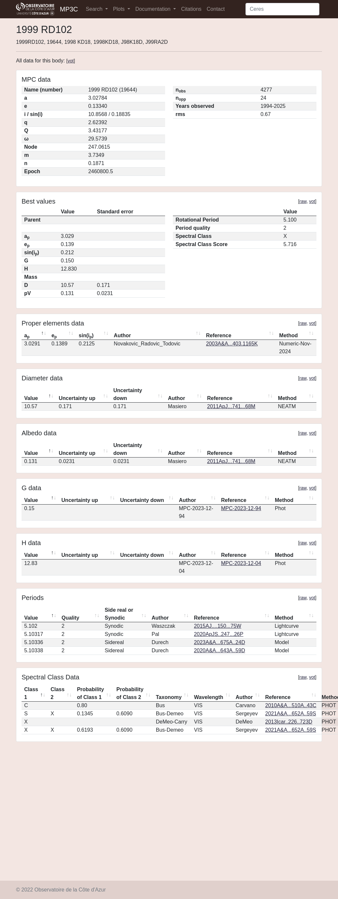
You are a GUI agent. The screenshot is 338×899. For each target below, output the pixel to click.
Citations (191, 9)
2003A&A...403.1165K (232, 343)
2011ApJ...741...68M (231, 406)
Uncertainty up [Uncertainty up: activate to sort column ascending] (77, 398)
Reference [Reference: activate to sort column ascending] (218, 335)
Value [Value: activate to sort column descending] (31, 398)
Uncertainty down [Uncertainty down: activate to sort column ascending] (127, 394)
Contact (216, 9)
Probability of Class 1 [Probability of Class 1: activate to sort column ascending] (90, 693)
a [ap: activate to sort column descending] (26, 336)
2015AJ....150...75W (217, 626)
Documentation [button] (153, 9)
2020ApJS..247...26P (218, 634)
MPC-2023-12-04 (241, 563)
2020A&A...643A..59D (219, 650)
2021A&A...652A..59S (290, 713)
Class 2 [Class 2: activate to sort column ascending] (58, 693)
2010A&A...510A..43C (290, 705)
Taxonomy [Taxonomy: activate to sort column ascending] (169, 697)
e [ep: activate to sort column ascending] (54, 336)
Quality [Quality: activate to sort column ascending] (70, 618)
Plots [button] (119, 9)
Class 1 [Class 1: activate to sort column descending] (31, 693)
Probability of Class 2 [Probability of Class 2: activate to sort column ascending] (130, 693)
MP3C (69, 9)
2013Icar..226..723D (288, 721)
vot (71, 60)
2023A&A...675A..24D (219, 642)
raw (303, 201)
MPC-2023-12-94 (241, 508)
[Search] (282, 9)
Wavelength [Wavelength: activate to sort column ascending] (208, 697)
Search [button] (95, 9)
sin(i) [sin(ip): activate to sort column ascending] (86, 336)
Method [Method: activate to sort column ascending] (288, 335)
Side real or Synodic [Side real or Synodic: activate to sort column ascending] (119, 614)
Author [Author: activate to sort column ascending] (122, 335)
